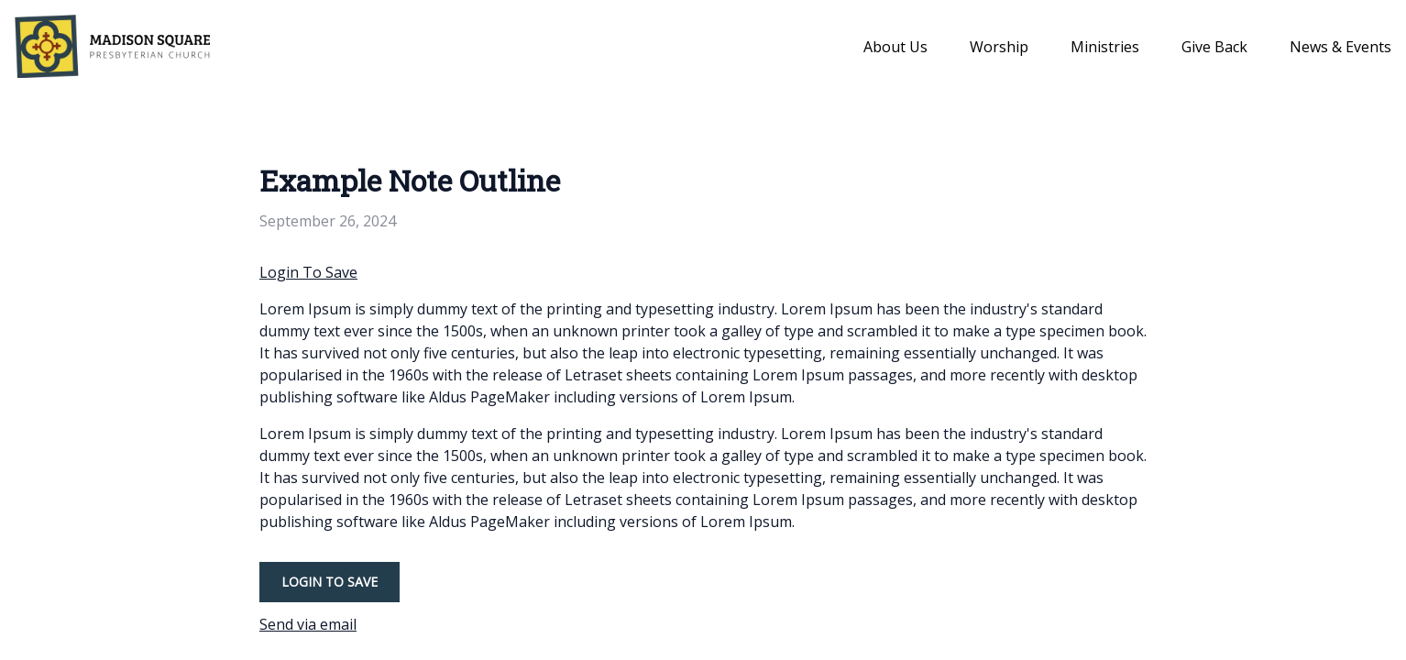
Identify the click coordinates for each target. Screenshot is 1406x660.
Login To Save (308, 272)
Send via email (308, 624)
